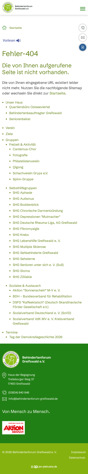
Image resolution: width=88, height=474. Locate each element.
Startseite (15, 28)
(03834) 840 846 (18, 392)
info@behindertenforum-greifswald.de (33, 398)
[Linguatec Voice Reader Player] (14, 41)
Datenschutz (77, 457)
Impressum (78, 452)
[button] (82, 27)
